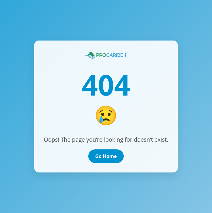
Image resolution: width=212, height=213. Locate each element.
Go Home (106, 156)
